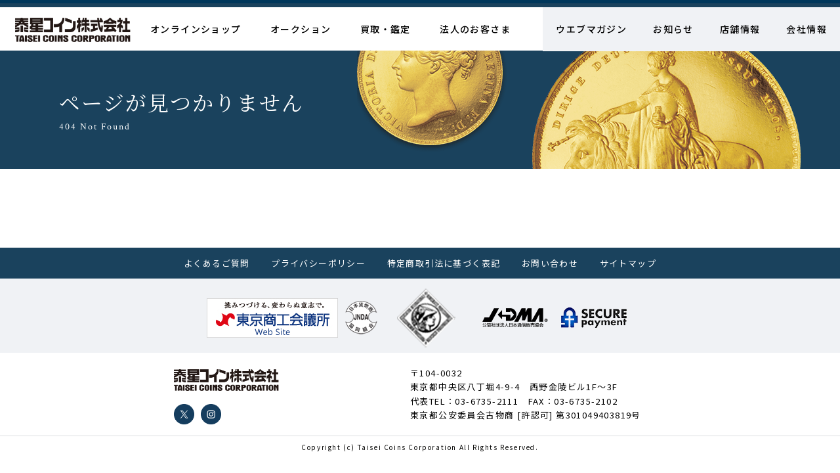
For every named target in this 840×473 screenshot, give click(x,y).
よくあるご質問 (217, 263)
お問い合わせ (550, 263)
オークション (300, 28)
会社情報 (806, 28)
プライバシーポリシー (318, 263)
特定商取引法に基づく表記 (444, 263)
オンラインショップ (196, 28)
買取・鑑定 (385, 28)
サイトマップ (628, 263)
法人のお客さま (475, 28)
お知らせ (673, 28)
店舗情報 (740, 28)
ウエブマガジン (591, 28)
